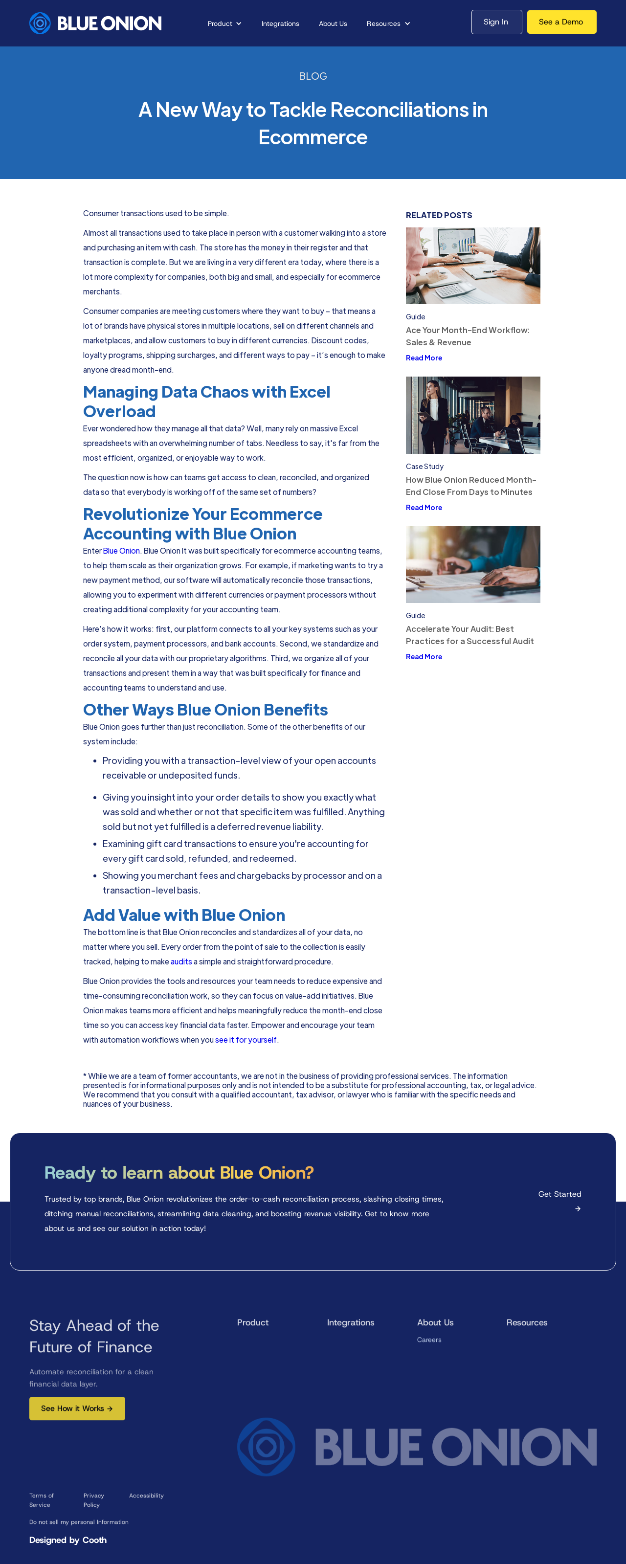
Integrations (280, 23)
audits (182, 961)
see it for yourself (246, 1039)
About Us (333, 23)
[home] (95, 23)
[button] (225, 23)
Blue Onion (121, 550)
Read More (424, 357)
